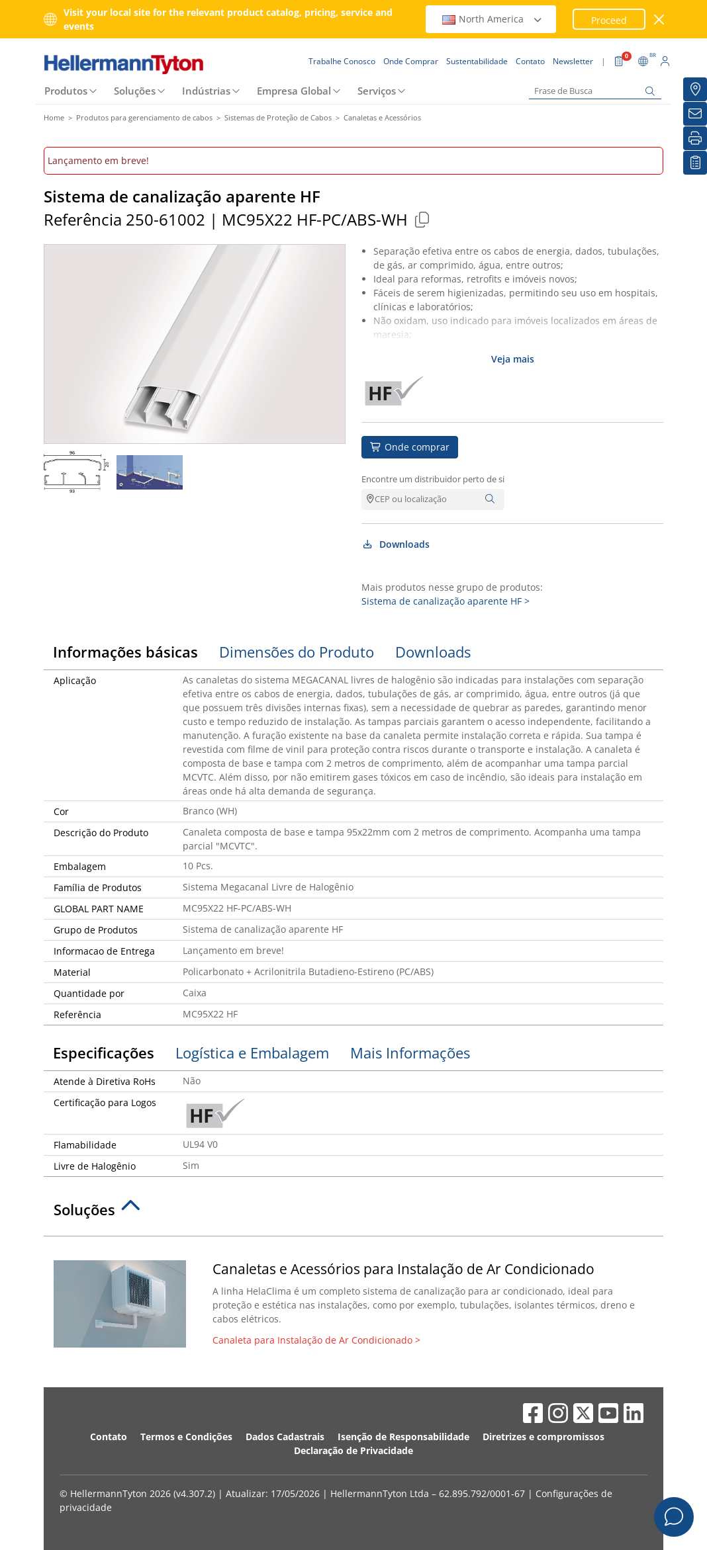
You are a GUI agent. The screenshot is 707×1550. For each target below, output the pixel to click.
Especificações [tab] (103, 1052)
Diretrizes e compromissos (543, 1436)
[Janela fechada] (659, 19)
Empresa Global (294, 90)
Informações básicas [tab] (125, 652)
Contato (108, 1436)
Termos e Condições (186, 1436)
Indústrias (206, 90)
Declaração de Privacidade (353, 1450)
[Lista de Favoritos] (695, 163)
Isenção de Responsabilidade (403, 1436)
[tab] (353, 1213)
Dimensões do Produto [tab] (296, 652)
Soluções (135, 90)
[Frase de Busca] (595, 91)
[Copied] (422, 219)
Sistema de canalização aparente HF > (445, 601)
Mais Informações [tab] (410, 1052)
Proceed (609, 20)
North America (492, 19)
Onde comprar (409, 447)
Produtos (65, 90)
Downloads (395, 544)
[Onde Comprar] (695, 89)
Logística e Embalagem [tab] (252, 1052)
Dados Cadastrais (285, 1436)
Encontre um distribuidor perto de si (432, 479)
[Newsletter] (695, 114)
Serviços (376, 90)
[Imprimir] (695, 138)
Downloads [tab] (433, 652)
